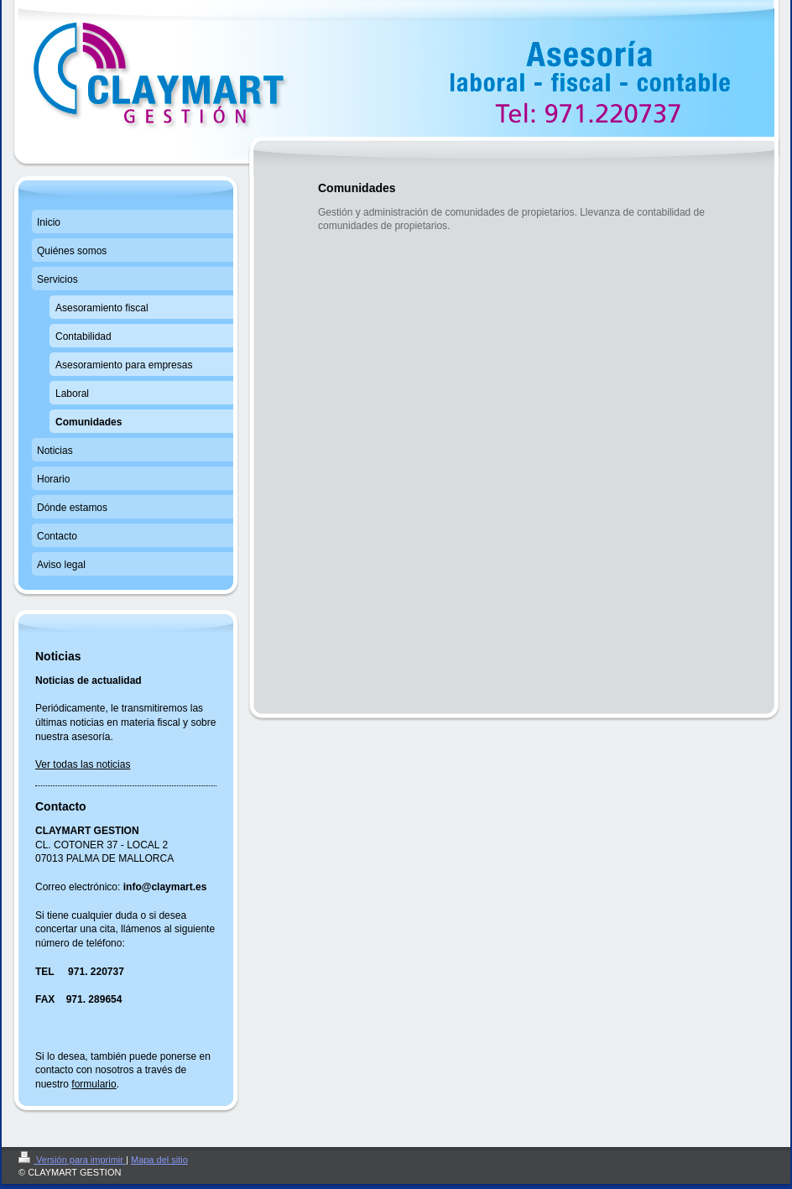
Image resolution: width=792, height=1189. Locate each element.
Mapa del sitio (159, 1160)
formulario (93, 1084)
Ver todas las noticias (82, 764)
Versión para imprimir (72, 1160)
